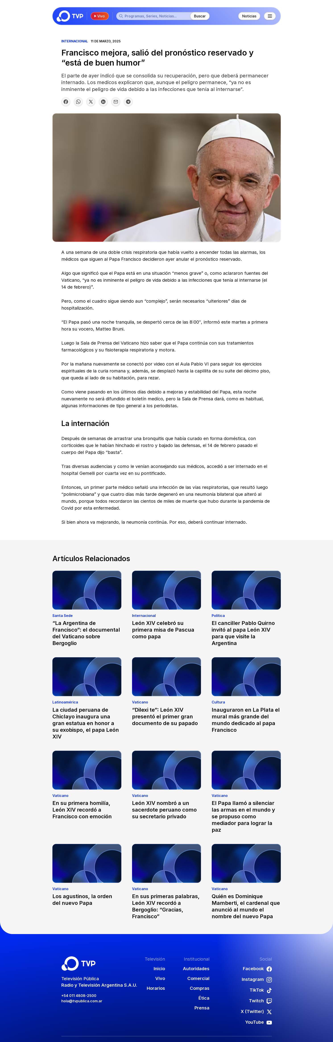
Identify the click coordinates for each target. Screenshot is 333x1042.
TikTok (261, 990)
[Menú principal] (270, 16)
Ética (204, 998)
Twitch (260, 1001)
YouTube (258, 1022)
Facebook (257, 969)
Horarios (156, 988)
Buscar (200, 16)
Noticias (249, 16)
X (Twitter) (256, 1012)
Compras (199, 988)
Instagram (257, 979)
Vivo (99, 16)
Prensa (201, 1008)
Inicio (159, 968)
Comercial (198, 978)
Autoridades (196, 968)
